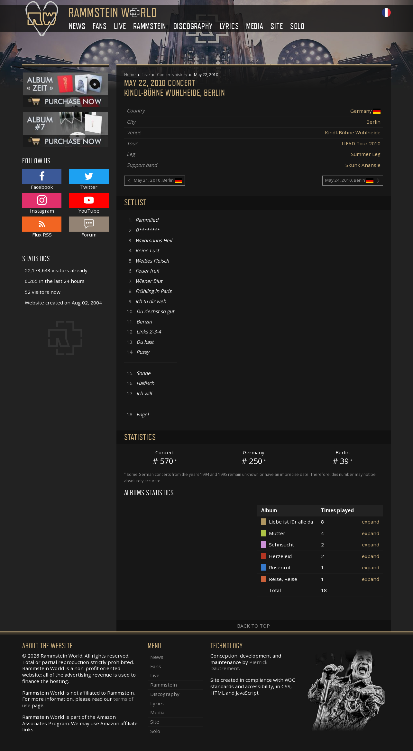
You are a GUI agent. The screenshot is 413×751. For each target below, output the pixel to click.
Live (120, 26)
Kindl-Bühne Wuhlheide (353, 132)
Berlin (373, 122)
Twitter (88, 179)
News (77, 26)
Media (254, 26)
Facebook (41, 179)
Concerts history (172, 74)
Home (130, 74)
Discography (193, 26)
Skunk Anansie (363, 165)
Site (277, 26)
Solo (297, 26)
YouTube (88, 203)
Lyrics (229, 26)
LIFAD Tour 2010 (361, 143)
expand (370, 521)
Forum (88, 227)
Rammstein (149, 26)
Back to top (253, 625)
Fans (100, 26)
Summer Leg (366, 154)
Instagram (41, 203)
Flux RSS (41, 227)
